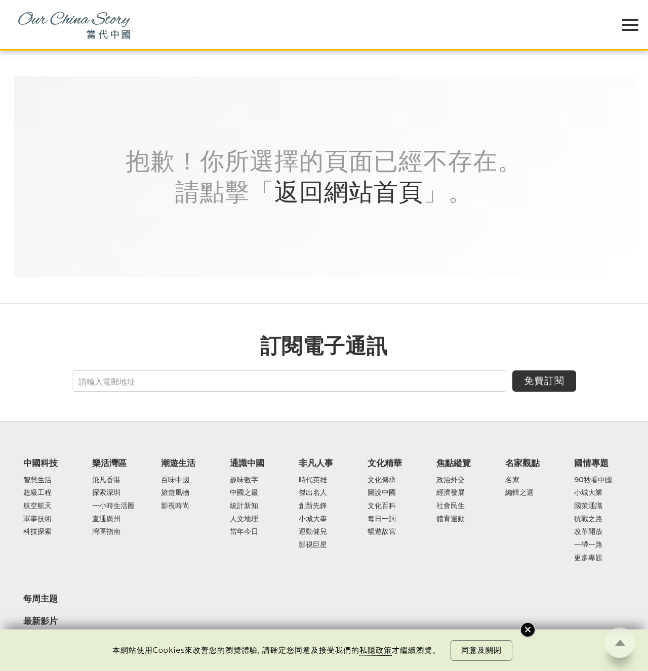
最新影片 (40, 620)
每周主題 (40, 599)
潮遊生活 (178, 463)
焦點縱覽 (453, 463)
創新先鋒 (313, 506)
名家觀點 (522, 463)
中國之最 (244, 493)
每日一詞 (382, 519)
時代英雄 (313, 480)
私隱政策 (375, 650)
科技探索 (37, 532)
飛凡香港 (106, 480)
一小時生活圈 (113, 506)
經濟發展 (450, 493)
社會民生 (450, 506)
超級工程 (37, 493)
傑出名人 (313, 493)
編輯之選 (519, 493)
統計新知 (244, 506)
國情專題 (591, 463)
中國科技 (40, 463)
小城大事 (313, 519)
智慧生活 (37, 480)
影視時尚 (175, 506)
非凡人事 (316, 463)
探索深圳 (106, 493)
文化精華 (385, 463)
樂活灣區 (109, 463)
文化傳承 (382, 480)
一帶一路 (588, 545)
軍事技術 (37, 519)
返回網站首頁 (348, 191)
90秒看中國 (593, 480)
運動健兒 (313, 532)
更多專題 (588, 558)
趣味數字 (244, 480)
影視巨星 (313, 545)
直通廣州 (106, 519)
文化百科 (382, 506)
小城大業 (588, 493)
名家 (512, 480)
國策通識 (588, 506)
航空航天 (37, 506)
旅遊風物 (175, 493)
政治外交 (450, 480)
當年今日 (244, 532)
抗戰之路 (588, 519)
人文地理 (244, 519)
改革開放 (588, 532)
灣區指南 (106, 532)
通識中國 (247, 463)
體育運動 (450, 519)
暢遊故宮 (382, 532)
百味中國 (175, 480)
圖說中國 (382, 493)
